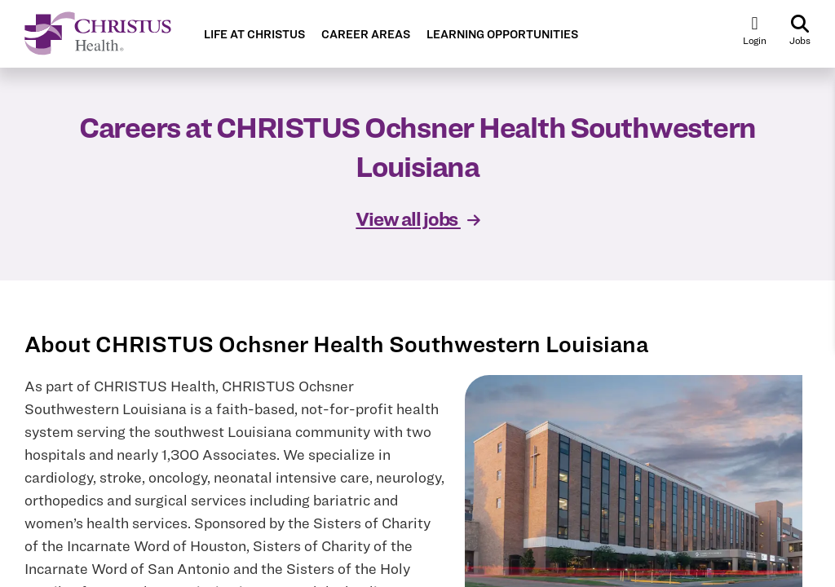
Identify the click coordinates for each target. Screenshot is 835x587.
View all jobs (417, 219)
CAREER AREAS (365, 35)
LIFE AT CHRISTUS (254, 35)
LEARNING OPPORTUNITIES (502, 35)
